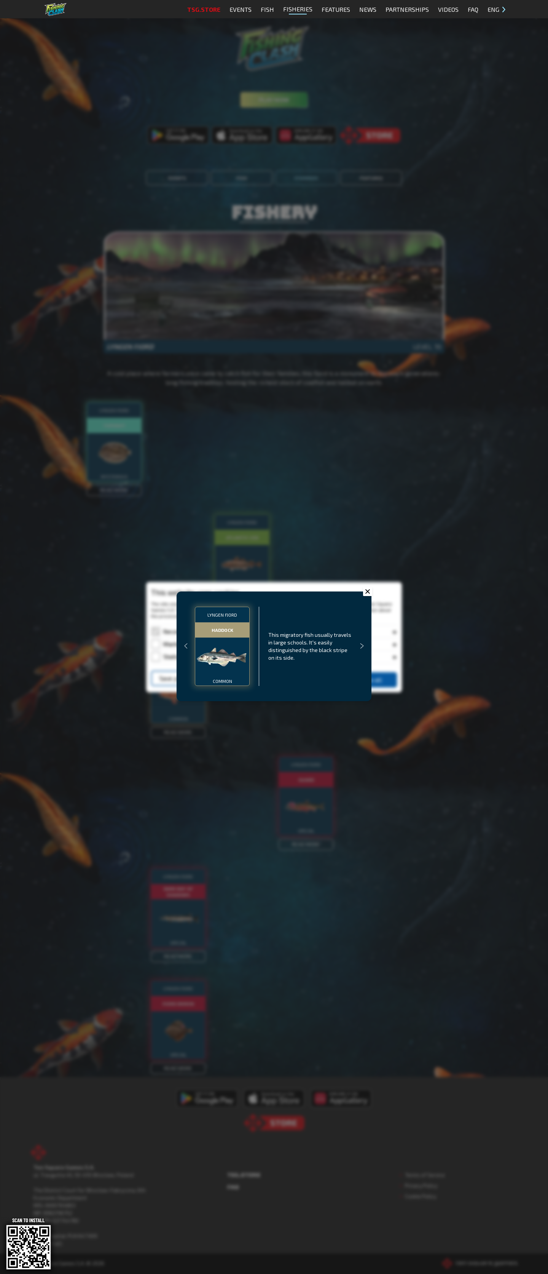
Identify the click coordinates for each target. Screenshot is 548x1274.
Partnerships (407, 9)
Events (240, 9)
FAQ (473, 9)
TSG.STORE (203, 9)
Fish (267, 9)
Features (336, 9)
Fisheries (297, 9)
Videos (448, 9)
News (367, 9)
